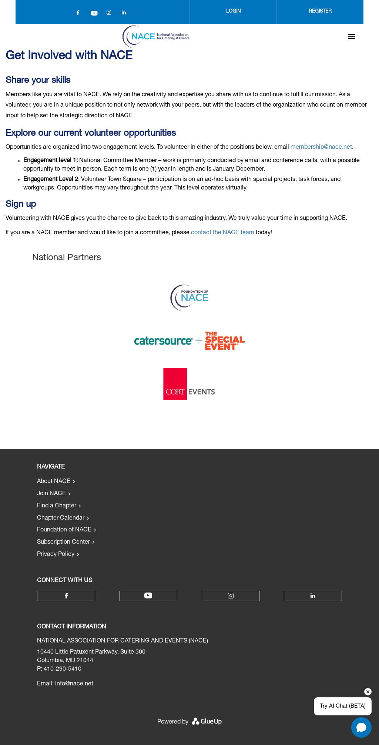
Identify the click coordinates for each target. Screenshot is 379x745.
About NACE (53, 482)
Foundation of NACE (64, 530)
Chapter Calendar (60, 518)
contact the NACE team (222, 233)
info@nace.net (74, 684)
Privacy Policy (55, 555)
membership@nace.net (321, 148)
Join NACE (51, 494)
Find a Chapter (56, 506)
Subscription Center (63, 543)
